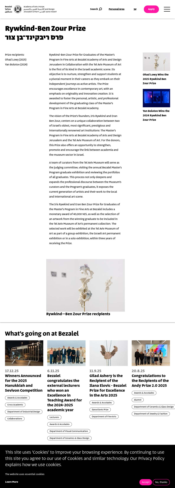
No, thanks (161, 482)
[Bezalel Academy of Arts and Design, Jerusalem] (31, 9)
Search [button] (96, 9)
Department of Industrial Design (23, 411)
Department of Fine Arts (104, 416)
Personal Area (116, 9)
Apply (151, 9)
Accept (145, 482)
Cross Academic (15, 404)
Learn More (11, 482)
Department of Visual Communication (69, 431)
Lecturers (54, 417)
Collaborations (14, 418)
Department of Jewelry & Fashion (150, 413)
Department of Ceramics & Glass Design (69, 438)
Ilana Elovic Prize (100, 409)
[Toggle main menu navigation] (167, 9)
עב (135, 9)
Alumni (137, 399)
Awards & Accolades (17, 397)
